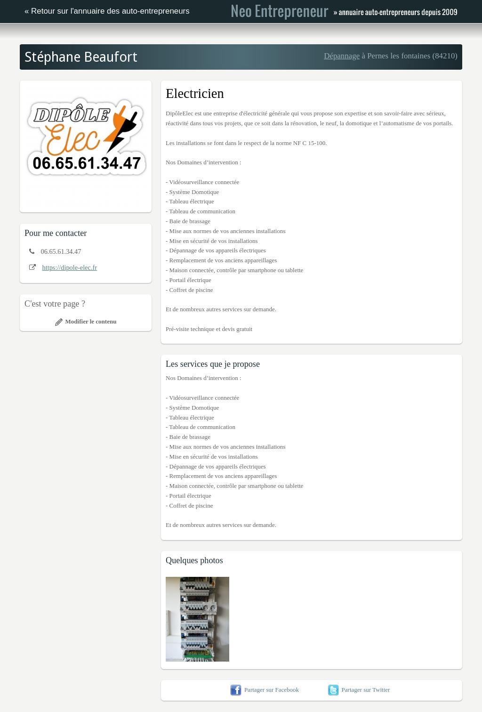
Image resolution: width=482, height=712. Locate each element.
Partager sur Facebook (264, 689)
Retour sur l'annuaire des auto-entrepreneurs (110, 11)
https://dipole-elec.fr (69, 267)
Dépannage (342, 55)
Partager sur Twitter (359, 689)
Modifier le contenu (86, 321)
